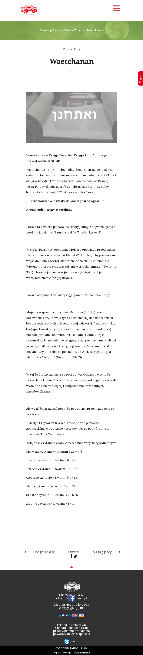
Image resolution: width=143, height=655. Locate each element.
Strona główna (50, 30)
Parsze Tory (72, 30)
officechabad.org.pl (71, 598)
